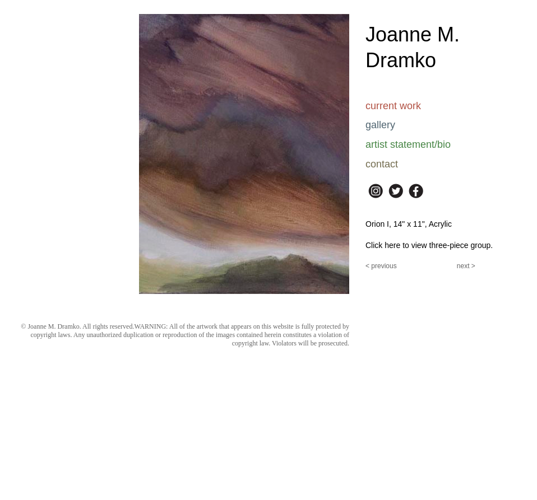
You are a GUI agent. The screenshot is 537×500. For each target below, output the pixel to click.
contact (381, 164)
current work (393, 105)
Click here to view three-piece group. (429, 245)
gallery (380, 124)
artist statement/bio (408, 144)
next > (466, 266)
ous (391, 266)
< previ (375, 266)
